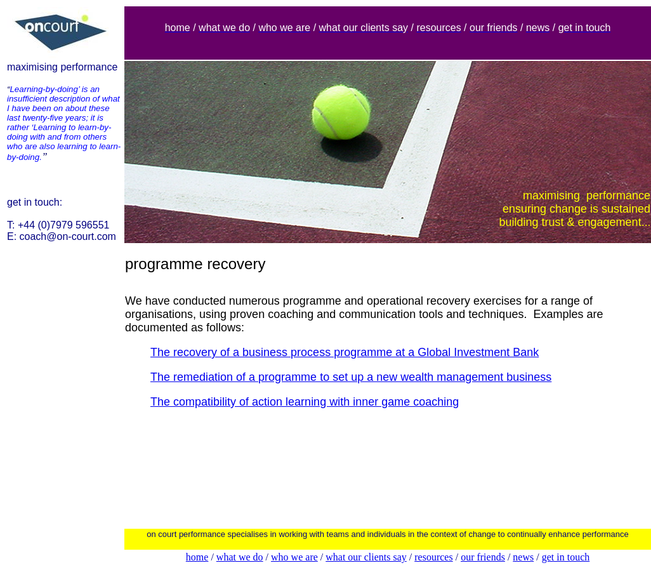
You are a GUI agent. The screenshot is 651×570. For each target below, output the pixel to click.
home (197, 557)
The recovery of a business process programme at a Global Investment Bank (344, 352)
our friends (483, 557)
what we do (239, 557)
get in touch (566, 557)
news (523, 557)
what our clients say (366, 557)
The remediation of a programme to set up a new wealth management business (350, 377)
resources (433, 557)
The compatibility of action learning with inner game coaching (304, 401)
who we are (294, 557)
